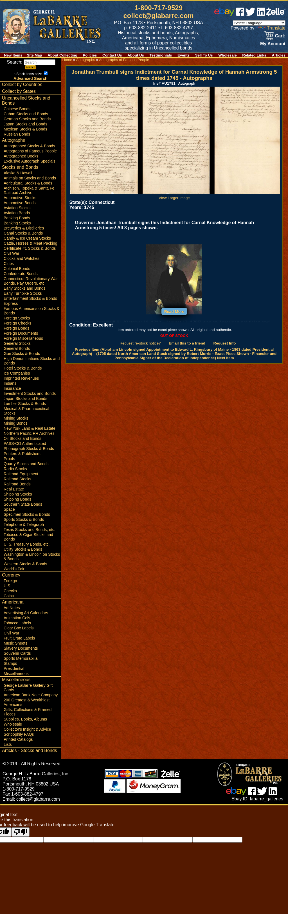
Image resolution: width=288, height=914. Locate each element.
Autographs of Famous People (30, 151)
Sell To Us (204, 55)
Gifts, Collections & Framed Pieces (27, 711)
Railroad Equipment (21, 474)
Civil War (11, 253)
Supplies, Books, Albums (25, 719)
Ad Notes (12, 607)
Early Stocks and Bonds (25, 288)
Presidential (14, 668)
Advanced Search (31, 78)
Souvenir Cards (17, 653)
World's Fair (14, 569)
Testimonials (161, 55)
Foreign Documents (21, 333)
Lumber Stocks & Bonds (25, 403)
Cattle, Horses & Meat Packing (30, 243)
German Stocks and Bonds (27, 119)
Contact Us (112, 55)
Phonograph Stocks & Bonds (29, 448)
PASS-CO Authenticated (25, 443)
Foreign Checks (17, 323)
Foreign (10, 580)
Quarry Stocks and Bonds (26, 463)
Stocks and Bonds (20, 167)
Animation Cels (17, 618)
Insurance (12, 388)
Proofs (9, 458)
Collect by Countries (22, 84)
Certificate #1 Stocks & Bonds (30, 248)
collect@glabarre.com (158, 15)
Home (67, 60)
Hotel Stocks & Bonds (23, 368)
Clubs (9, 263)
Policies (90, 55)
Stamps (10, 663)
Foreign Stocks (17, 318)
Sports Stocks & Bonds (24, 519)
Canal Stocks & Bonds (23, 233)
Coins (9, 596)
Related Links (254, 55)
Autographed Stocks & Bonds (29, 146)
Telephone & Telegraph (24, 524)
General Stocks (17, 343)
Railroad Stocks (17, 479)
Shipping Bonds (17, 499)
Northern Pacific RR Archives (29, 433)
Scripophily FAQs (19, 734)
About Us (135, 55)
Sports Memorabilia (21, 658)
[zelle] (275, 14)
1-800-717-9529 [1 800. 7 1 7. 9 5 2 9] (158, 8)
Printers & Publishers (22, 453)
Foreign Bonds (16, 328)
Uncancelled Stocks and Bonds (26, 100)
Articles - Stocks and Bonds (29, 750)
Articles (278, 55)
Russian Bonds (17, 134)
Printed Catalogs (18, 739)
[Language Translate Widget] (259, 23)
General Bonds (17, 348)
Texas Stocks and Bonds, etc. (29, 529)
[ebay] (224, 14)
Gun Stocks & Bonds (22, 353)
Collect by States (19, 91)
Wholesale (227, 55)
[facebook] (240, 14)
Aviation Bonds (17, 213)
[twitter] (250, 14)
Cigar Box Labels (19, 628)
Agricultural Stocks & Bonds (28, 183)
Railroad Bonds (17, 484)
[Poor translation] (21, 832)
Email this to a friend (187, 343)
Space (9, 509)
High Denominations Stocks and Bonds (32, 360)
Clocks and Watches (21, 258)
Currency (11, 575)
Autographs (13, 140)
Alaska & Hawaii (18, 173)
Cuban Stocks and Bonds (26, 114)
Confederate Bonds (21, 273)
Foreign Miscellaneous (23, 338)
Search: (31, 62)
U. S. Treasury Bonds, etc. (27, 544)
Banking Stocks (17, 223)
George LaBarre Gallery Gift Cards (28, 687)
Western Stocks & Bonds (25, 564)
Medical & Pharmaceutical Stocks (26, 410)
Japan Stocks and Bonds (25, 124)
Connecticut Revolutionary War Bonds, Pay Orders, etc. (31, 280)
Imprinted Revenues (21, 378)
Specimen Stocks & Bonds (27, 514)
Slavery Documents (21, 648)
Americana (12, 602)
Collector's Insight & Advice (27, 729)
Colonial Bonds (17, 268)
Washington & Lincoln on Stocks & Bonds (32, 556)
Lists (8, 744)
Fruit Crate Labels (19, 638)
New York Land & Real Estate (29, 428)
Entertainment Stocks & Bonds (30, 298)
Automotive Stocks (20, 197)
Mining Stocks (16, 418)
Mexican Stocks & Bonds (25, 129)
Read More (174, 311)
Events (183, 55)
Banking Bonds (17, 218)
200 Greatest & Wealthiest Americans (27, 702)
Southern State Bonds (23, 504)
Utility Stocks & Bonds (23, 549)
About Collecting (62, 55)
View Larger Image (175, 196)
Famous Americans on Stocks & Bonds (31, 310)
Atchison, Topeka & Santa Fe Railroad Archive (29, 190)
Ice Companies (17, 373)
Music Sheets (15, 643)
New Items (13, 55)
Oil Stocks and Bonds (22, 438)
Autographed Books (21, 156)
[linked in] (261, 14)
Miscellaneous (16, 673)
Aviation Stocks (17, 208)
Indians (10, 383)
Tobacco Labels (17, 623)
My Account (272, 43)
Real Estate (14, 489)
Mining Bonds (16, 423)
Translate (270, 28)
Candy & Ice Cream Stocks (27, 238)
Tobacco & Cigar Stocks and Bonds (28, 536)
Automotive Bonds (20, 203)
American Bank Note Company (31, 695)
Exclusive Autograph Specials (29, 161)
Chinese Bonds (17, 109)
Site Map (34, 55)
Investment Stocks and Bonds (30, 393)
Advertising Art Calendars (26, 613)
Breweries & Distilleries (24, 228)
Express (11, 303)
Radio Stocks (15, 469)
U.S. (7, 586)
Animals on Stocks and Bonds (30, 178)
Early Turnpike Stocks (23, 293)
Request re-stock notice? (140, 343)
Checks (10, 591)
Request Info (224, 343)
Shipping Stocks (18, 494)
